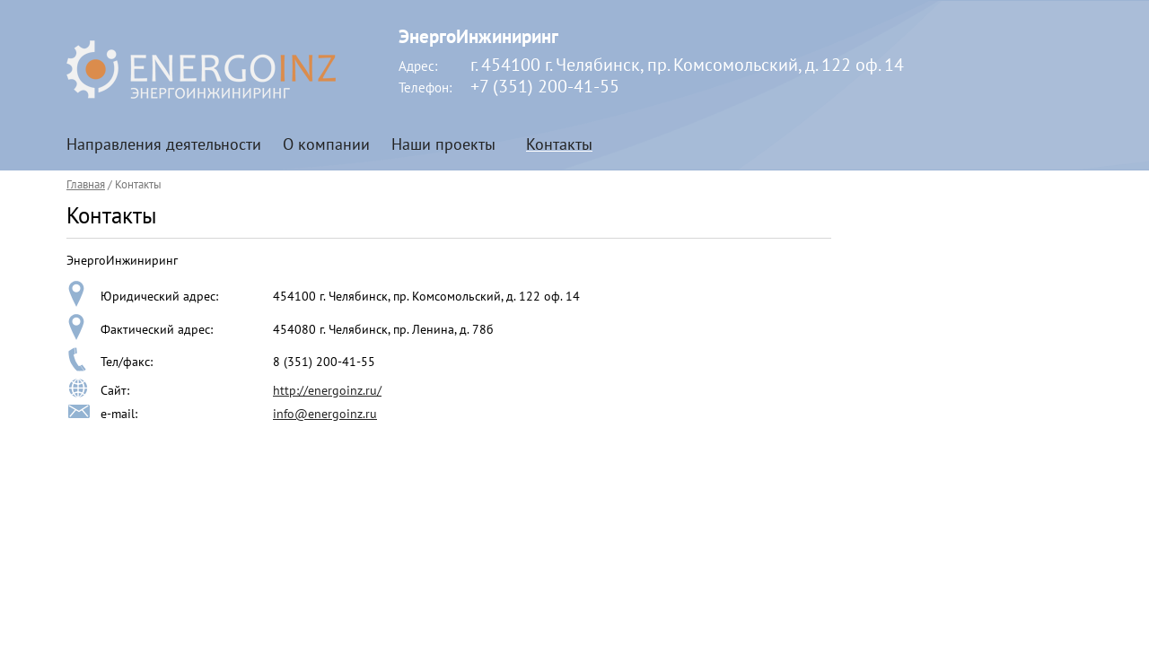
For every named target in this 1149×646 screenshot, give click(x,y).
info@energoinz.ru (325, 414)
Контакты (559, 144)
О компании (326, 144)
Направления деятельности (163, 144)
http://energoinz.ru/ (327, 390)
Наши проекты (443, 144)
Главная (85, 184)
